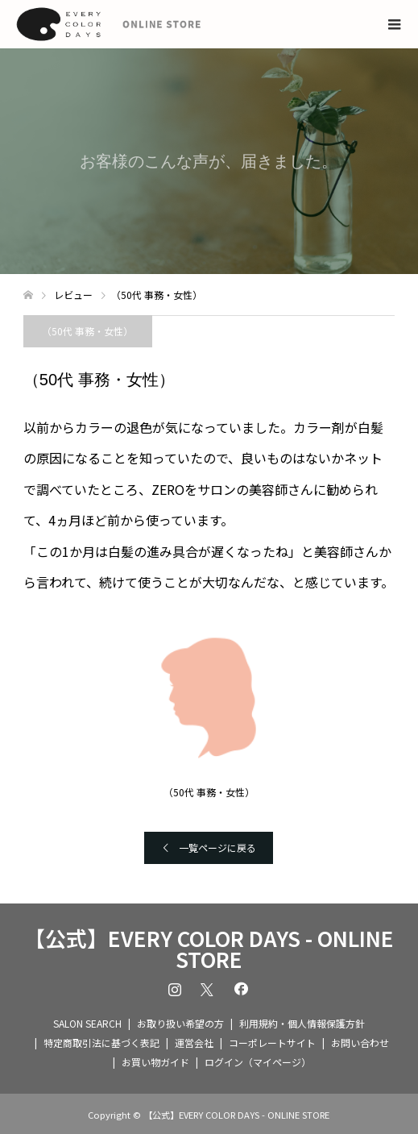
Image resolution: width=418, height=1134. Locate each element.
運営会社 (194, 1042)
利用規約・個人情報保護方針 (302, 1023)
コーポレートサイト (272, 1042)
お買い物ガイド (155, 1062)
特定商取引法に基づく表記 (101, 1042)
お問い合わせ (360, 1042)
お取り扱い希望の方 (180, 1023)
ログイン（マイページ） (258, 1062)
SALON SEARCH (87, 1023)
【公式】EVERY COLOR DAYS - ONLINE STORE (209, 949)
